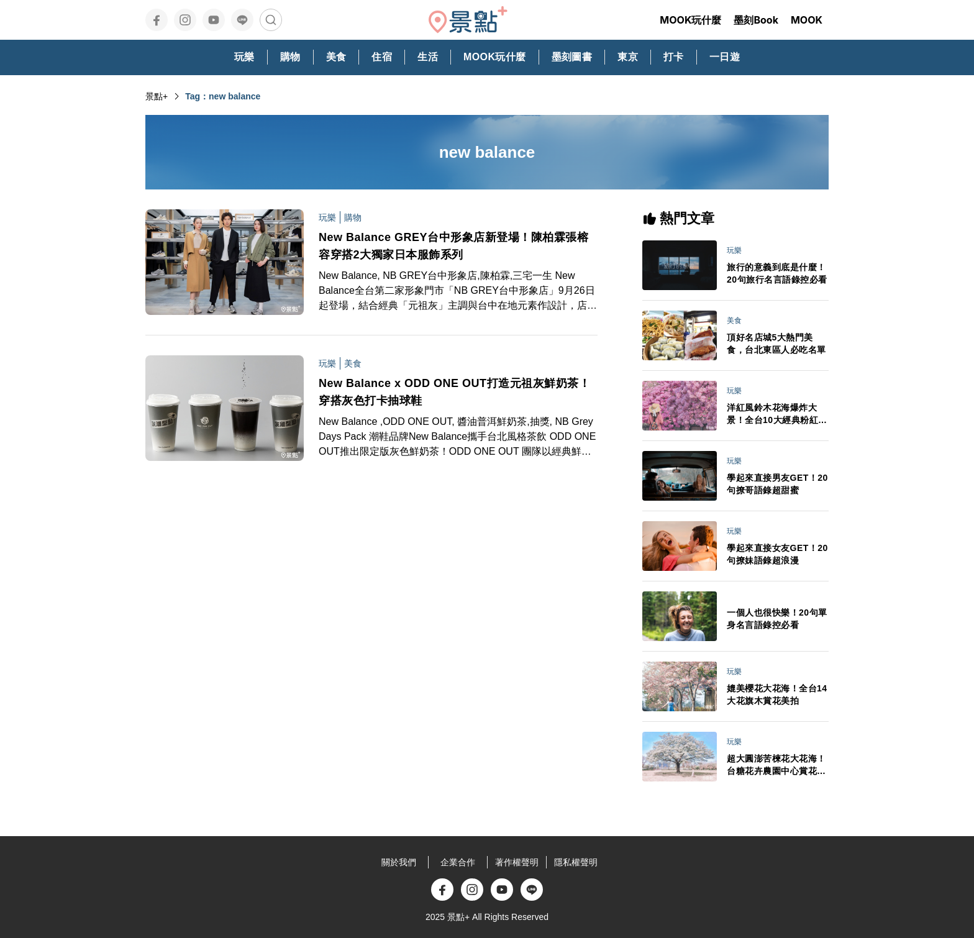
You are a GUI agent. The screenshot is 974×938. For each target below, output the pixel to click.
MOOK (806, 20)
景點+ (156, 96)
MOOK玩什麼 (690, 20)
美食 (353, 363)
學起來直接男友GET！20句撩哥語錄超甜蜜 (777, 484)
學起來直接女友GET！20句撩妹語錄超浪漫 (777, 554)
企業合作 (457, 862)
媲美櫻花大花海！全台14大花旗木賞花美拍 (777, 694)
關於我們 (398, 862)
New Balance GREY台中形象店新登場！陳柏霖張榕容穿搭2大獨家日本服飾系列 (453, 246)
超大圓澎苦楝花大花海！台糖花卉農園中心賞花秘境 (776, 765)
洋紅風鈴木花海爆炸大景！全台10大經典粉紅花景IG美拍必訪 (777, 414)
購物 (353, 217)
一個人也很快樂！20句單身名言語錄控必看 (777, 619)
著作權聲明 (517, 862)
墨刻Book (756, 20)
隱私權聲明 (576, 862)
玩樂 (327, 217)
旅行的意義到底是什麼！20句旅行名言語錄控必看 (777, 273)
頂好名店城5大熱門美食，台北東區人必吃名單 (776, 343)
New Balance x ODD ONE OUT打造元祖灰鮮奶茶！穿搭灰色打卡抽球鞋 (454, 392)
